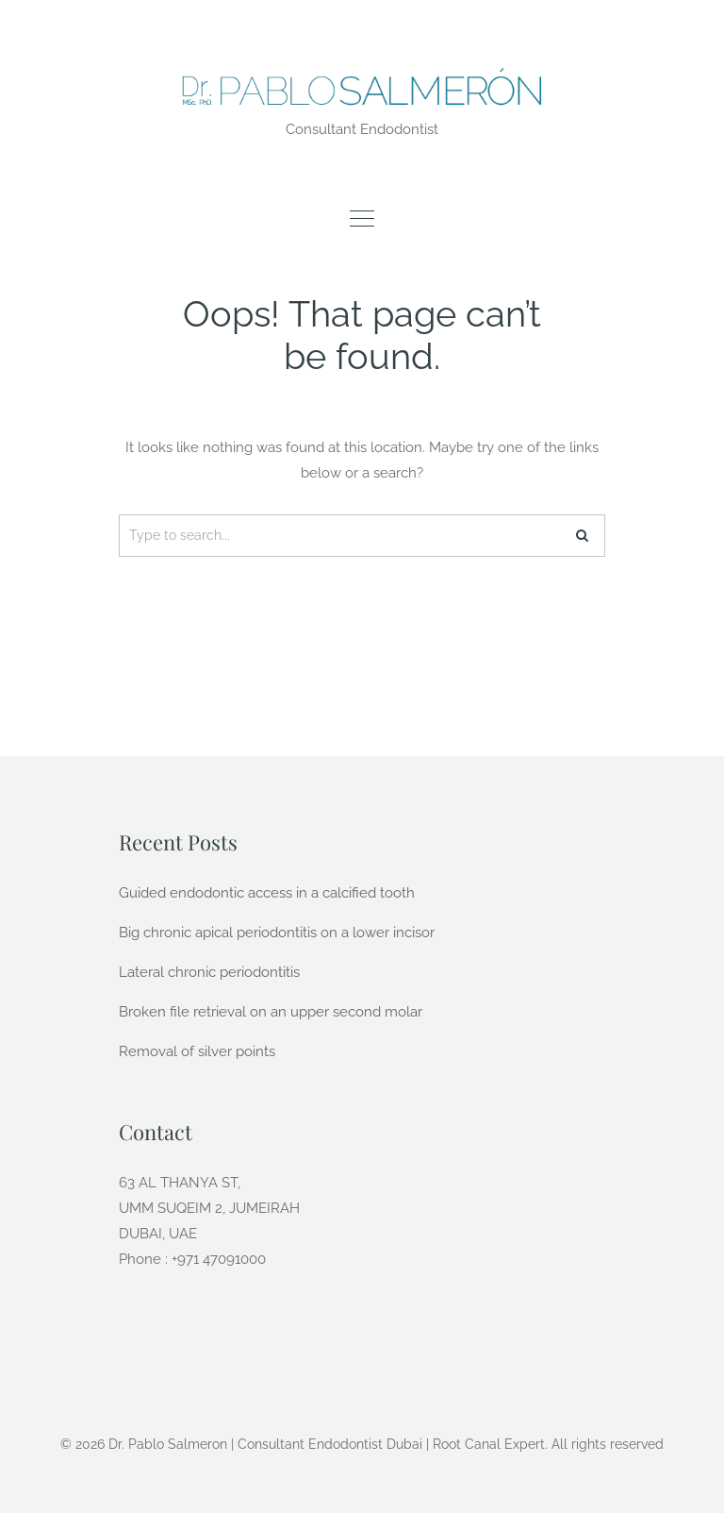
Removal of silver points (197, 1051)
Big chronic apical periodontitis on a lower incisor (277, 932)
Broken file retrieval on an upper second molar (270, 1011)
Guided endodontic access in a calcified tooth (267, 892)
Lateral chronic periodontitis (209, 972)
